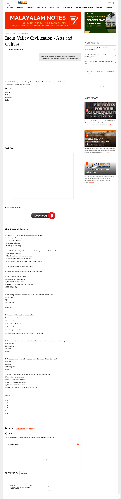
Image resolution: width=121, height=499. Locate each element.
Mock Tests (41, 7)
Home (10, 7)
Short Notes (67, 7)
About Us (99, 7)
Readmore (113, 125)
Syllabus (30, 7)
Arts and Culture (23, 33)
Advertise (109, 7)
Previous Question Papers (84, 7)
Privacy (50, 490)
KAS (13, 33)
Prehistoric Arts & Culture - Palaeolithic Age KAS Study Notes (97, 141)
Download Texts (54, 7)
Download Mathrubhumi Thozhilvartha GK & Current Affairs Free (97, 169)
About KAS (19, 7)
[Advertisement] (21, 66)
